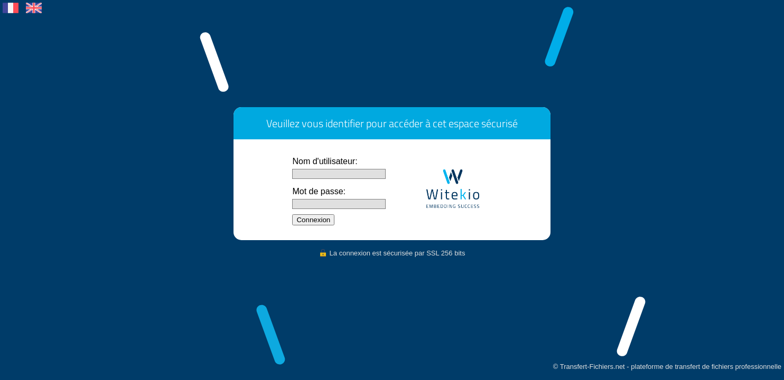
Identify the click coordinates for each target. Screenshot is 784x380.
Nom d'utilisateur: (324, 161)
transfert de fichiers (704, 366)
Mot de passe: (319, 191)
